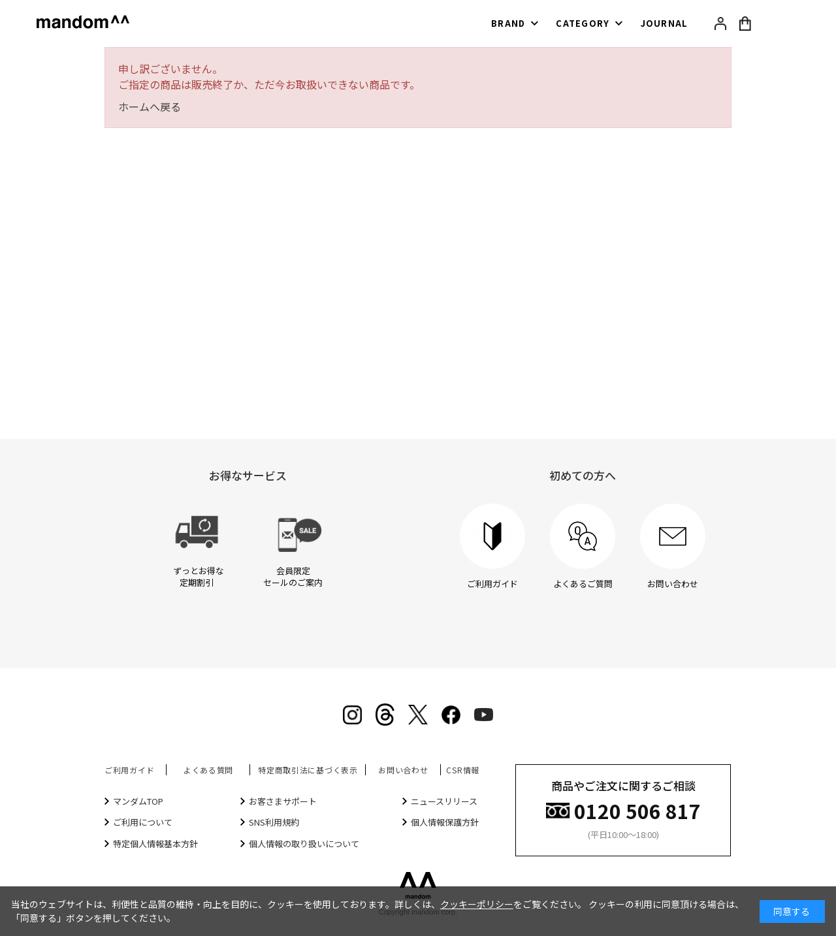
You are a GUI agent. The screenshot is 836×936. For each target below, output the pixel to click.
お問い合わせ (403, 769)
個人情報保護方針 (445, 822)
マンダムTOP (138, 801)
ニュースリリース (444, 801)
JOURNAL (664, 23)
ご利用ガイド (129, 769)
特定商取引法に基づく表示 (308, 769)
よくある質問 (208, 769)
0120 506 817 (637, 809)
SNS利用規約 (274, 822)
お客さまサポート (283, 801)
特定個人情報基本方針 (155, 843)
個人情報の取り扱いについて (304, 843)
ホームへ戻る (149, 106)
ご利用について (142, 822)
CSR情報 (462, 769)
